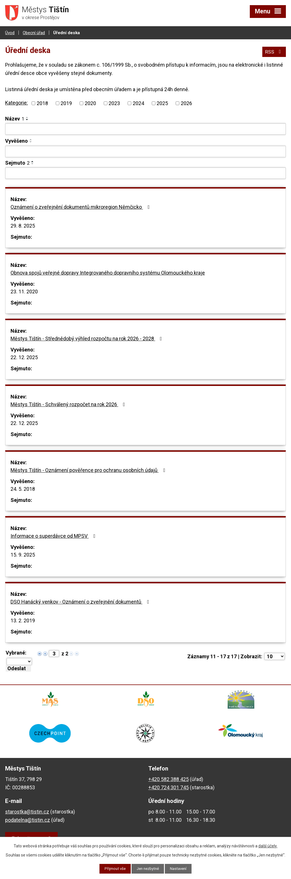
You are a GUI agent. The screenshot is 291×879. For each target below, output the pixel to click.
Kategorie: (16, 102)
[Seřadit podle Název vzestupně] (27, 117)
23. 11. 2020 (24, 291)
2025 (162, 103)
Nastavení (180, 868)
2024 (138, 103)
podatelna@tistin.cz (27, 824)
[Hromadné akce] (19, 661)
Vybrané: (16, 652)
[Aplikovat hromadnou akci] (18, 668)
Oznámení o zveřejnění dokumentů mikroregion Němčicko (81, 207)
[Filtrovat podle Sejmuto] (145, 173)
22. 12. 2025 (24, 357)
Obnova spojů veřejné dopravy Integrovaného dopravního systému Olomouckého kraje (108, 272)
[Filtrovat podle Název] (145, 128)
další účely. (267, 845)
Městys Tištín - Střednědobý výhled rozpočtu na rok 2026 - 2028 (87, 338)
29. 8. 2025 (23, 225)
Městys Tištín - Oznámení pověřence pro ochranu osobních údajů (89, 470)
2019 (66, 103)
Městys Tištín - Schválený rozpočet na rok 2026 (69, 404)
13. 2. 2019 (23, 620)
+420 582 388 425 (168, 783)
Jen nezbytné (148, 868)
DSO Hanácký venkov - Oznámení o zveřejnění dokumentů (81, 601)
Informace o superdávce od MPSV (54, 536)
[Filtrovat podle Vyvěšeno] (145, 151)
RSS (274, 51)
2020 (90, 103)
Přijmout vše (113, 868)
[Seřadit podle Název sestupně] (27, 119)
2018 (42, 103)
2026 (186, 103)
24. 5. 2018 (23, 489)
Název (14, 118)
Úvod (9, 32)
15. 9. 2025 (23, 554)
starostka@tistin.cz (27, 815)
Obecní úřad (34, 32)
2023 (114, 103)
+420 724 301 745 (168, 791)
